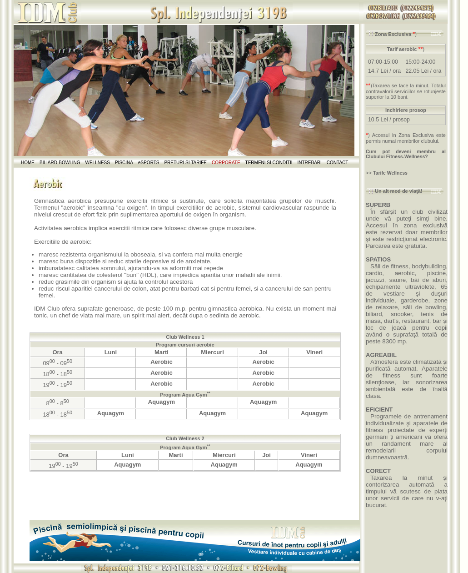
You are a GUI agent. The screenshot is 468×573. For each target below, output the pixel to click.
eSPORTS (148, 162)
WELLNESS (97, 162)
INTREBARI (310, 162)
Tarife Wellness (390, 173)
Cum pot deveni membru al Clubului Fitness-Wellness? (406, 154)
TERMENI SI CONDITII (269, 162)
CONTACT (338, 162)
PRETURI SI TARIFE (185, 162)
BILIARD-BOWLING (60, 162)
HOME (28, 162)
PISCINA (124, 162)
